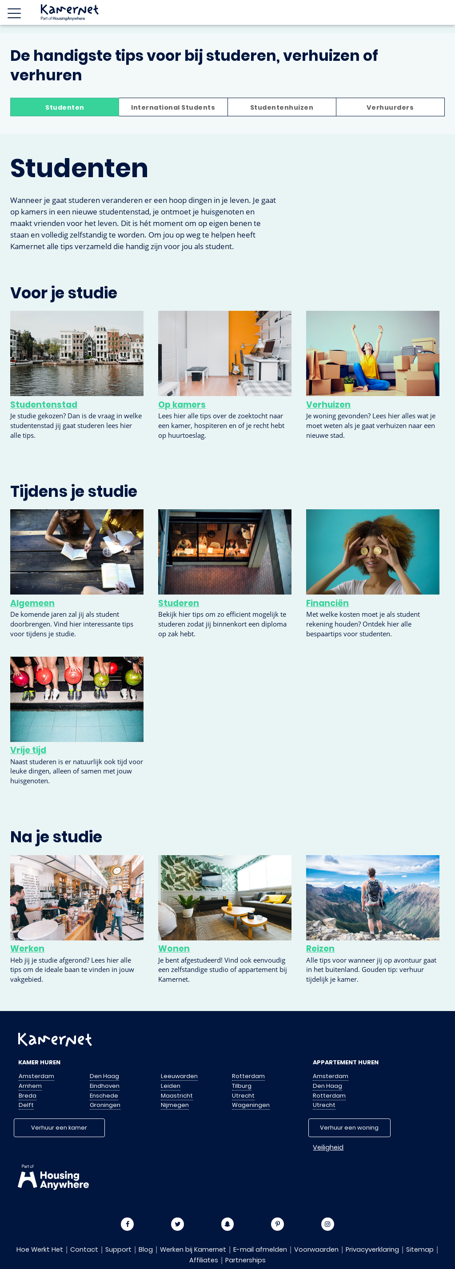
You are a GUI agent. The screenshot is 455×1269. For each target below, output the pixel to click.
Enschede (104, 1095)
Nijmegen (175, 1105)
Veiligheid (328, 1147)
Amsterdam (36, 1076)
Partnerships (245, 1260)
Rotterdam (248, 1076)
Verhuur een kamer (59, 1127)
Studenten (64, 107)
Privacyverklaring (372, 1249)
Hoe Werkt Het (39, 1249)
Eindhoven (105, 1086)
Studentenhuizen (282, 107)
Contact (84, 1249)
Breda (27, 1095)
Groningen (105, 1105)
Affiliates (203, 1260)
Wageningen (251, 1105)
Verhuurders (390, 107)
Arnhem (30, 1086)
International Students (173, 107)
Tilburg (241, 1086)
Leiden (170, 1086)
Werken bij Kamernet (193, 1249)
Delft (26, 1105)
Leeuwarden (179, 1076)
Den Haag (104, 1076)
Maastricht (177, 1095)
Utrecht (243, 1095)
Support (118, 1249)
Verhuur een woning (349, 1127)
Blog (146, 1249)
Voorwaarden (316, 1249)
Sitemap (420, 1249)
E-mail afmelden (260, 1249)
